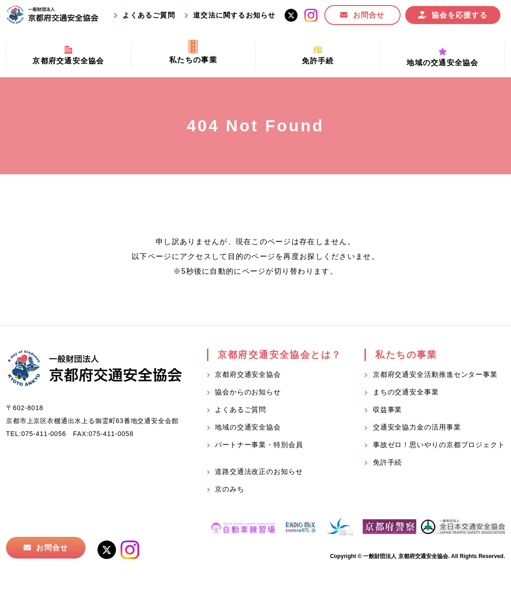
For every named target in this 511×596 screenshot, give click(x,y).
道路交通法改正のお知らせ (259, 471)
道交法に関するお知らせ (234, 15)
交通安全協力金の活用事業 (417, 427)
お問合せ (369, 15)
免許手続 (387, 462)
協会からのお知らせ (248, 392)
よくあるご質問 (148, 15)
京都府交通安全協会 (248, 374)
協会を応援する (459, 15)
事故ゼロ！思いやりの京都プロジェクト (439, 445)
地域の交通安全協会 (248, 427)
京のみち (229, 489)
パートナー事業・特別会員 (259, 445)
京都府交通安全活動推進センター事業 (435, 374)
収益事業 (387, 409)
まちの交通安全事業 (406, 392)
